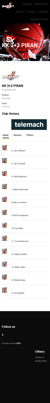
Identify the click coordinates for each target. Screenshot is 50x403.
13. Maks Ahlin (18, 267)
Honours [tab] (17, 135)
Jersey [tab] (6, 138)
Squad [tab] (5, 135)
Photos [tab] (30, 135)
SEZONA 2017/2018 (38, 19)
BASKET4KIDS (41, 361)
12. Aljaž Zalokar (19, 254)
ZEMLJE (19, 12)
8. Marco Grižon (19, 202)
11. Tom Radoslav (19, 241)
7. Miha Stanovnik (19, 189)
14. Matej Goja (18, 280)
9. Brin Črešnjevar (19, 215)
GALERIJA (42, 12)
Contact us (39, 357)
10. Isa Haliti (17, 228)
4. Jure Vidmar (18, 150)
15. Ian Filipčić (17, 293)
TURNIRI (31, 12)
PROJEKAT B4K (40, 4)
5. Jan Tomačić (18, 163)
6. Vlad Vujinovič (19, 176)
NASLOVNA (27, 4)
